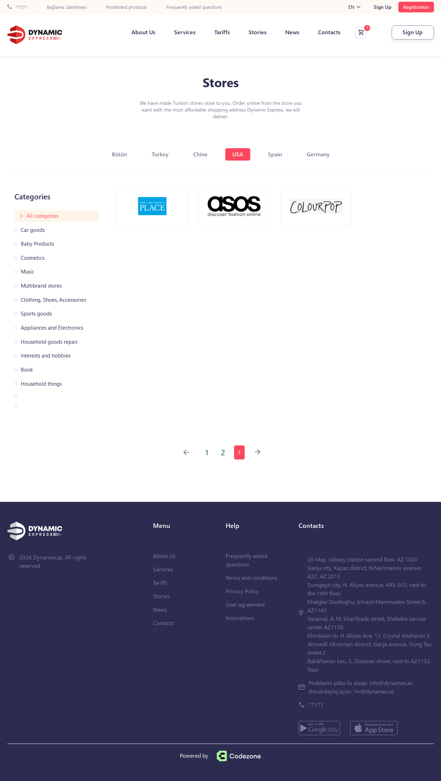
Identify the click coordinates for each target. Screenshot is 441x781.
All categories (42, 215)
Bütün (119, 154)
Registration (416, 7)
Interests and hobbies (46, 355)
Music (27, 271)
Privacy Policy (242, 591)
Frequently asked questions (194, 7)
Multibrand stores (41, 285)
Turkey (160, 154)
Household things (41, 383)
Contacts (329, 32)
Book (27, 369)
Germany (318, 154)
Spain (275, 154)
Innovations (240, 617)
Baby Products (37, 243)
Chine (200, 154)
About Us (143, 32)
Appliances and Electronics (52, 327)
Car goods (33, 230)
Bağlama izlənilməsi (67, 7)
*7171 (17, 7)
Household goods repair (49, 341)
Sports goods (36, 313)
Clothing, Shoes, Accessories (53, 299)
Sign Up (382, 7)
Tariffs (222, 32)
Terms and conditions (251, 577)
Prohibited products (126, 7)
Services (185, 32)
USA (237, 154)
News (292, 32)
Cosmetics (32, 257)
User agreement (245, 604)
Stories (258, 32)
